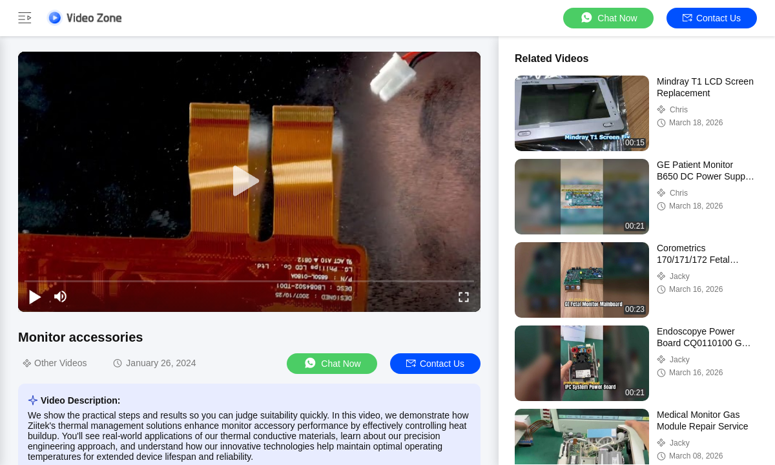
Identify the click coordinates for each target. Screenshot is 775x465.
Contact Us (712, 18)
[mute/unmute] (61, 296)
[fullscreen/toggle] (464, 296)
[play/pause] (35, 296)
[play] (249, 181)
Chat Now (608, 18)
